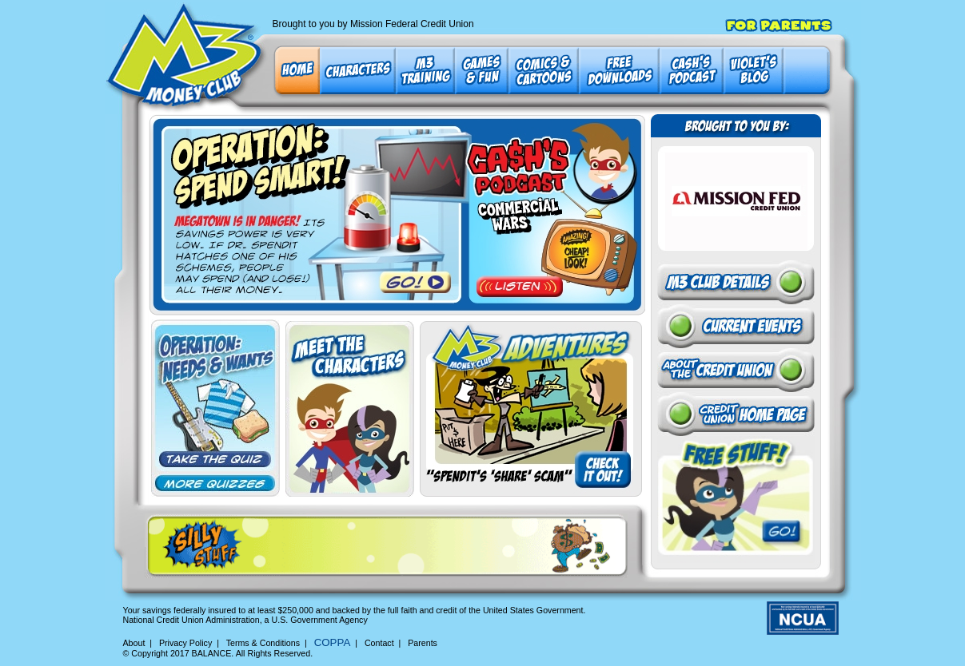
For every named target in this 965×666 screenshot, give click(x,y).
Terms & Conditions (263, 643)
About (134, 643)
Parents (422, 643)
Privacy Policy (185, 643)
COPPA (332, 642)
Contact (379, 643)
